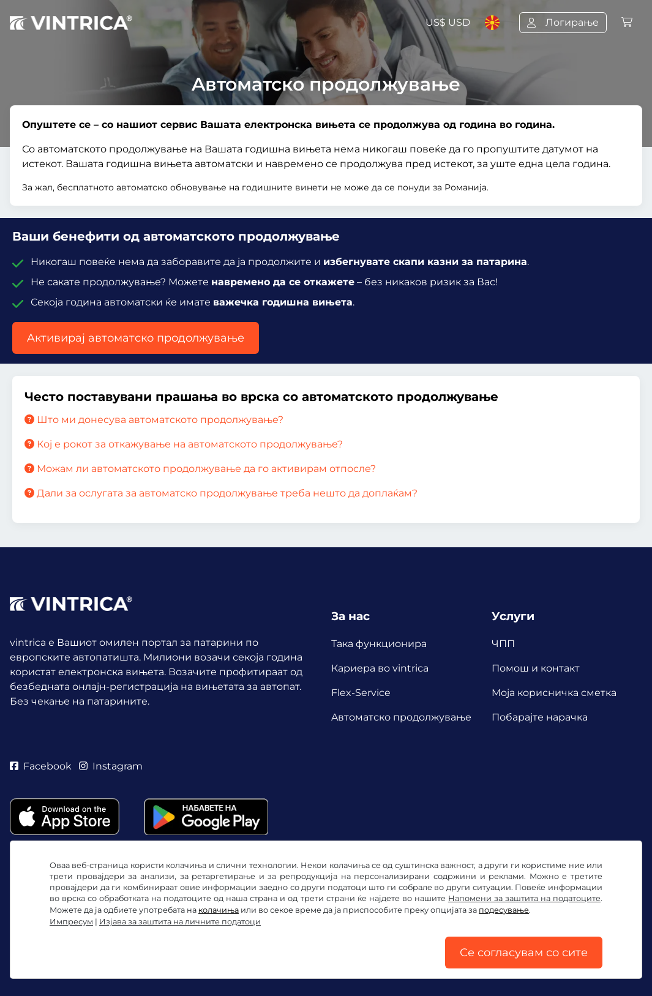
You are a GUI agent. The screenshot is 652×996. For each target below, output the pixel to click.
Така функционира (379, 644)
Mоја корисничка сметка (554, 692)
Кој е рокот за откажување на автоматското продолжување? (183, 444)
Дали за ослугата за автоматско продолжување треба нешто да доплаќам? (221, 493)
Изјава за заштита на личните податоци (180, 921)
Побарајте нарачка (540, 717)
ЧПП (503, 644)
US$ (447, 22)
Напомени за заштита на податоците (524, 898)
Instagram (111, 766)
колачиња (218, 910)
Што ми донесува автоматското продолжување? (153, 419)
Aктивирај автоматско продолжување (135, 338)
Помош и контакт (536, 668)
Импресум (71, 921)
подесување (504, 910)
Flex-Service (361, 692)
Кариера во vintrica (380, 668)
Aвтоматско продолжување (401, 717)
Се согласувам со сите (524, 952)
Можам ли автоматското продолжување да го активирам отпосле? (200, 468)
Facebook (41, 766)
